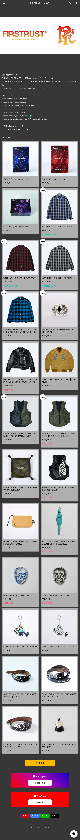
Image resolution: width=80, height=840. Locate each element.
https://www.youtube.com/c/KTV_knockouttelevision (25, 119)
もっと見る (40, 763)
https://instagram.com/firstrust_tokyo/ (18, 105)
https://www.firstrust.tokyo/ (14, 102)
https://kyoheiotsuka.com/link (15, 129)
